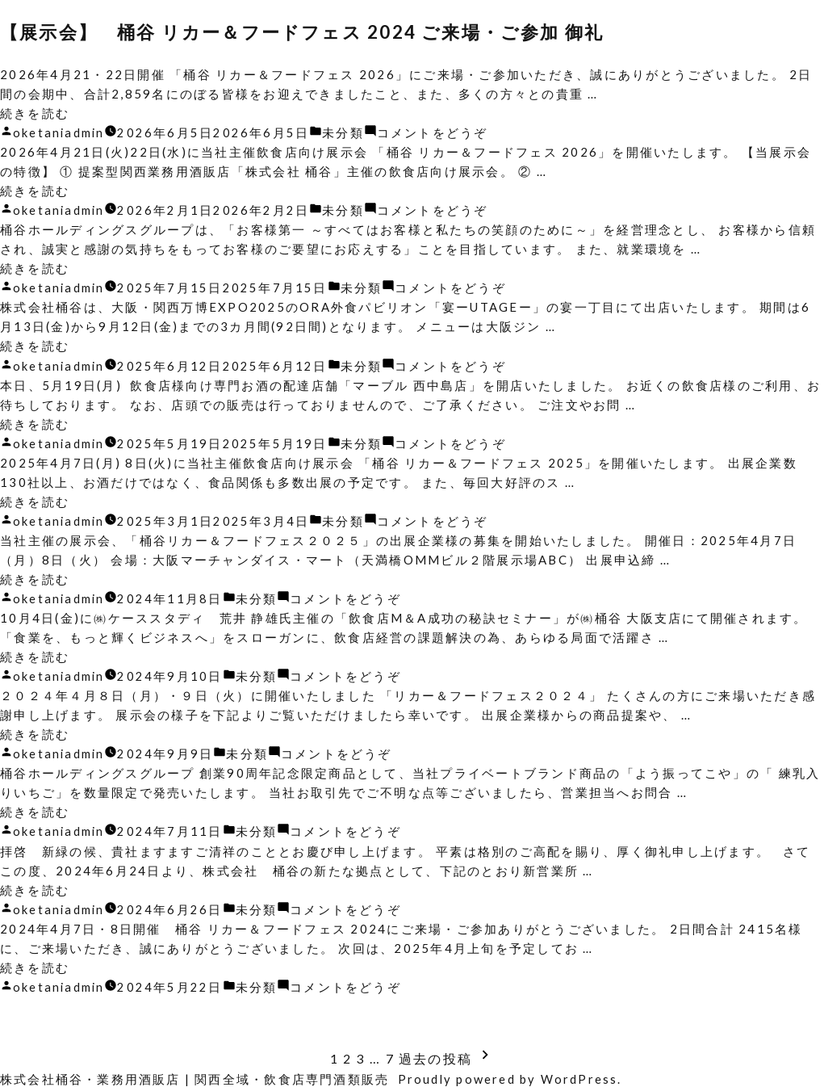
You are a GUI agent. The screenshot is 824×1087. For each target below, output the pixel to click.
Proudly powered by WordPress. (512, 1077)
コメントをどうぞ (435, 132)
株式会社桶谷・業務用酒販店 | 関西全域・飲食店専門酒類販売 (195, 1077)
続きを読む (34, 113)
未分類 (346, 132)
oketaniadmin (60, 132)
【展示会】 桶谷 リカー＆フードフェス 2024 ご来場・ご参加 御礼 (313, 32)
